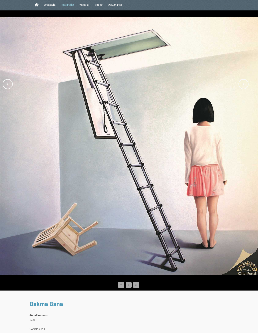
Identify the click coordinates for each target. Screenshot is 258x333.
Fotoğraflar (67, 4)
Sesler (99, 4)
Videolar (84, 4)
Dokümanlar (115, 4)
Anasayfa (50, 4)
